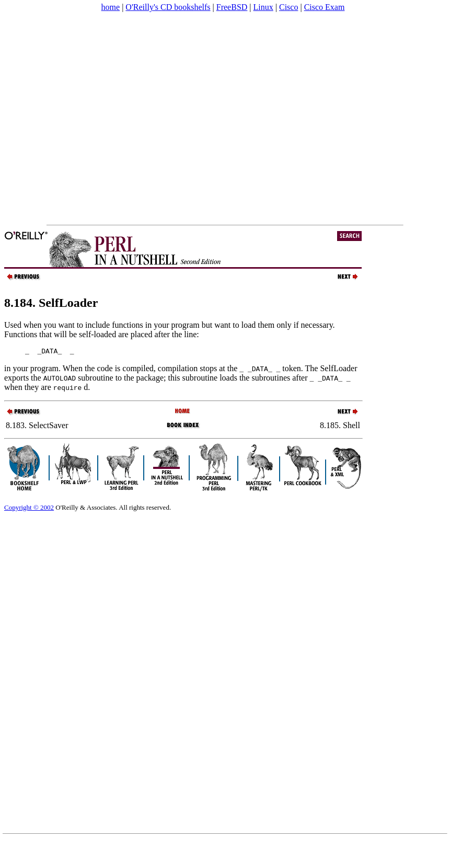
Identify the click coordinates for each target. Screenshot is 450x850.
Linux (263, 7)
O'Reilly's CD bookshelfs (167, 7)
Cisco (288, 7)
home (110, 7)
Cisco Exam (324, 7)
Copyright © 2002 (29, 509)
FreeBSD (232, 7)
